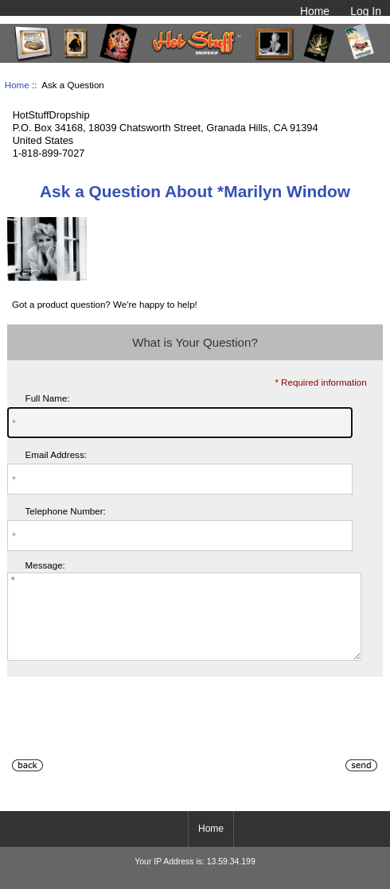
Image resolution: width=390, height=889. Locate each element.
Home (315, 11)
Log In (365, 11)
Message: (45, 566)
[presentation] (128, 740)
